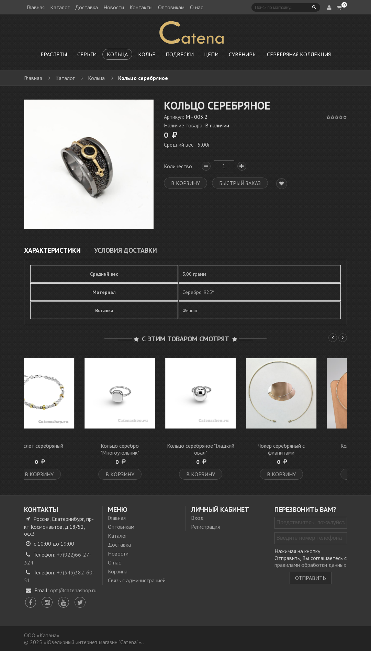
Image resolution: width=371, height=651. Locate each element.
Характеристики (52, 250)
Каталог (59, 7)
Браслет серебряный (64, 445)
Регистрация (205, 526)
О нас (196, 7)
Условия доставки (125, 250)
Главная (36, 7)
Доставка (86, 7)
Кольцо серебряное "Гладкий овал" (226, 449)
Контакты (141, 7)
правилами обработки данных (310, 564)
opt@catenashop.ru (73, 590)
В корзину (64, 474)
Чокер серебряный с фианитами (306, 449)
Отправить (310, 577)
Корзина (117, 571)
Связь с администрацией (137, 580)
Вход (197, 517)
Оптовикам (171, 7)
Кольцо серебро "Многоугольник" (145, 449)
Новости (113, 7)
